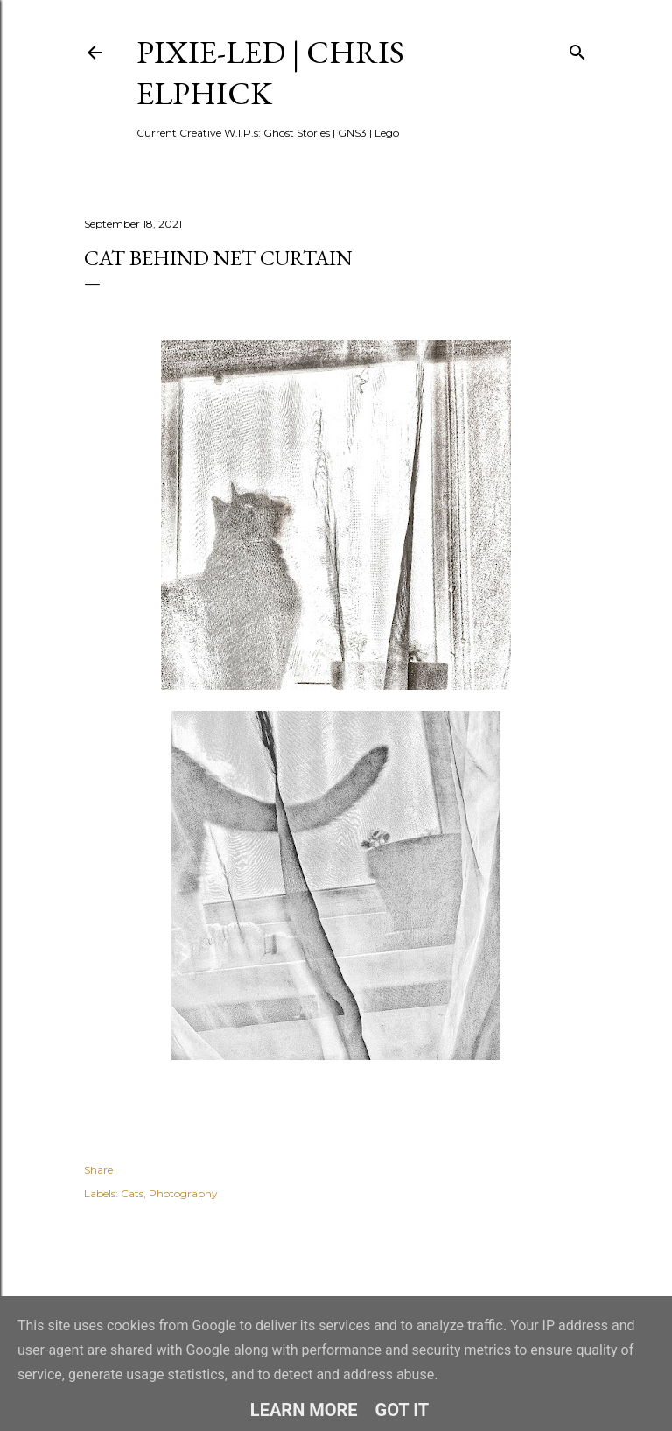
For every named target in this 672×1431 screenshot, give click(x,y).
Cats (132, 1193)
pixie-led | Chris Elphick (270, 73)
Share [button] (98, 1169)
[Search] (577, 49)
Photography (183, 1193)
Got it (402, 1409)
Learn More (304, 1409)
